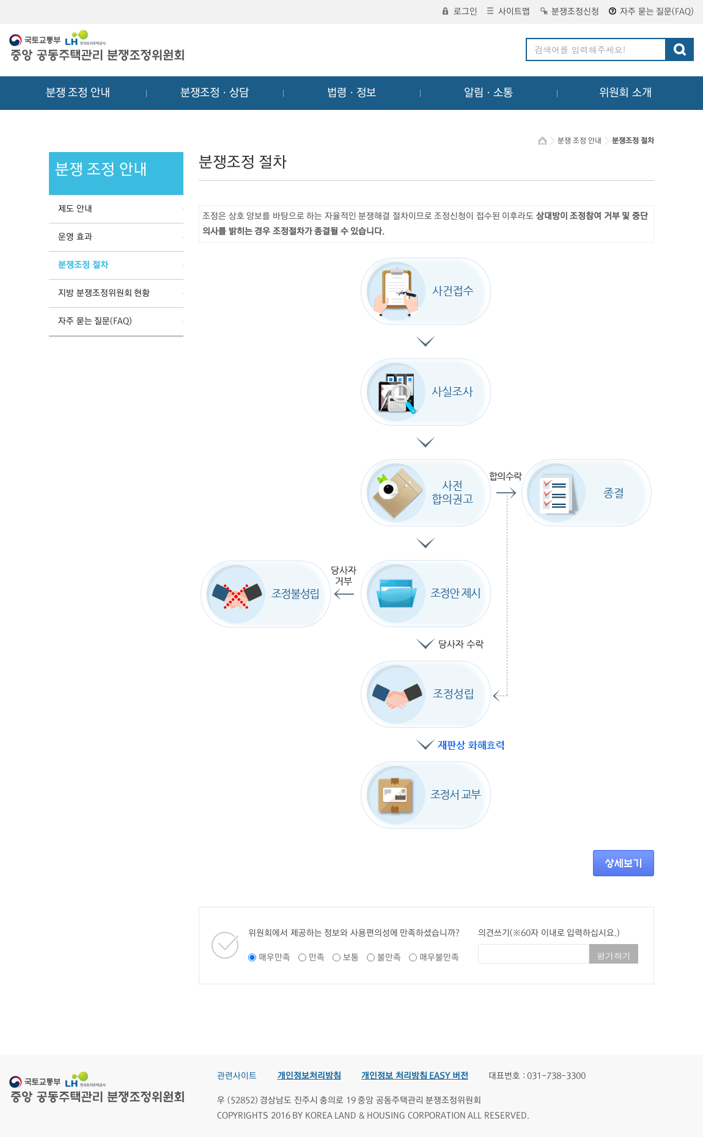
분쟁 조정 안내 (78, 93)
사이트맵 (508, 11)
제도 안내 (75, 209)
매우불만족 (439, 957)
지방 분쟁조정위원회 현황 (104, 293)
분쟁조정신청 (569, 11)
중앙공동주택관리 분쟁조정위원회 (97, 47)
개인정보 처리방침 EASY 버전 (414, 1076)
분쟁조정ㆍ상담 (214, 93)
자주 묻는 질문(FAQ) (651, 11)
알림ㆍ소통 (488, 93)
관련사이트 (237, 1076)
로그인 (460, 11)
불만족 (389, 957)
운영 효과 (75, 237)
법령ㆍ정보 (351, 93)
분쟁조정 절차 (83, 265)
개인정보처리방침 (309, 1076)
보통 (351, 957)
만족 (317, 957)
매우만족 (274, 957)
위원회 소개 (625, 93)
